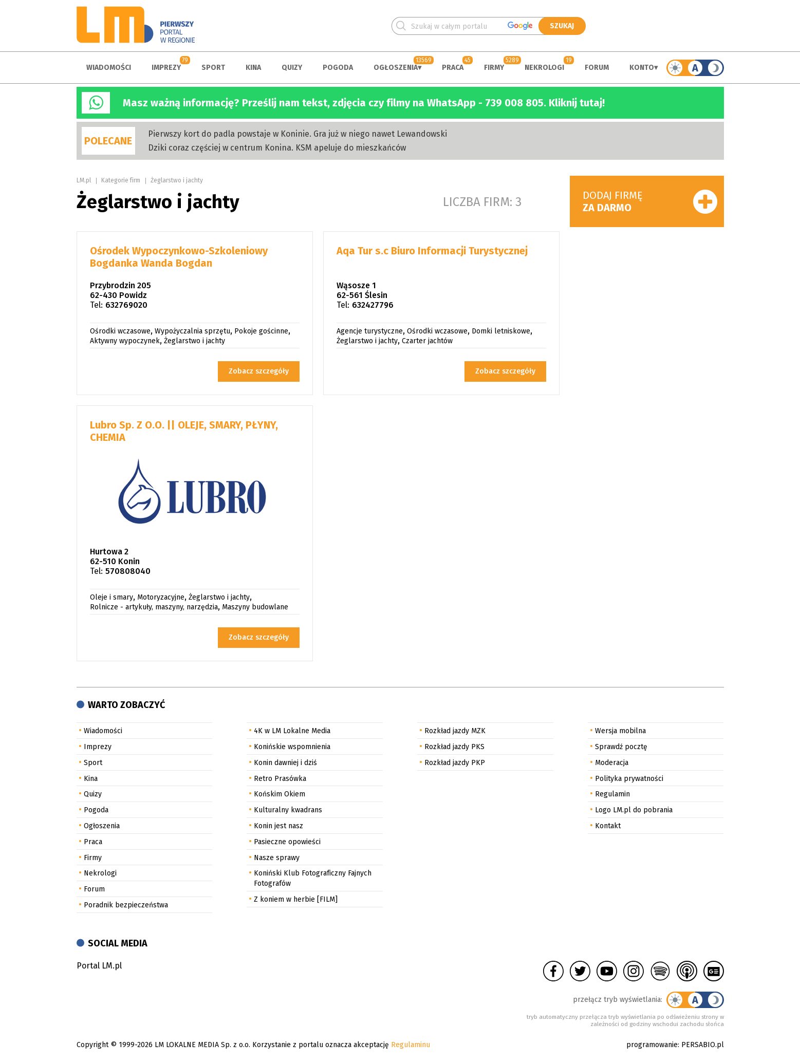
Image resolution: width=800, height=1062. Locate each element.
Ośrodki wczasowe (120, 331)
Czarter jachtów (427, 341)
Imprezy (166, 67)
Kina (253, 67)
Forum (597, 67)
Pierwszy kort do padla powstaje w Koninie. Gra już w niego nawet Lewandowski (297, 134)
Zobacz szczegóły (259, 371)
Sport (213, 67)
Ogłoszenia (396, 67)
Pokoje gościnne (261, 331)
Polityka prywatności (629, 778)
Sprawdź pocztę (621, 746)
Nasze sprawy (277, 857)
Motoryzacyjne (160, 597)
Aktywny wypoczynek (125, 341)
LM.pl (84, 180)
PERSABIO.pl (702, 1044)
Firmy (494, 67)
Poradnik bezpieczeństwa (126, 905)
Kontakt (608, 826)
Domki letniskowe (501, 331)
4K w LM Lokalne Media (292, 730)
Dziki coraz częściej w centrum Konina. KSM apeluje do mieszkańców (277, 148)
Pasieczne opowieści (287, 841)
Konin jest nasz (278, 826)
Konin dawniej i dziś (285, 762)
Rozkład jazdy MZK (455, 730)
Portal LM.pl (99, 966)
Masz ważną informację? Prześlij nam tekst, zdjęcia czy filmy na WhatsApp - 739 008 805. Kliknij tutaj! (364, 103)
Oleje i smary (111, 597)
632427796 (373, 305)
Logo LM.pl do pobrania (634, 810)
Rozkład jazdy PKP (454, 762)
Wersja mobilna (620, 730)
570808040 (128, 571)
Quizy (292, 67)
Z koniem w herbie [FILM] (296, 899)
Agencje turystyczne (370, 331)
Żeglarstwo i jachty (177, 180)
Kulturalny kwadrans (288, 810)
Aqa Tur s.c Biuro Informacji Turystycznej (432, 251)
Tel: (96, 305)
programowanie (652, 1044)
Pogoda (338, 67)
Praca (452, 67)
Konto (641, 67)
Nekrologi (544, 67)
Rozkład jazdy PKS (454, 746)
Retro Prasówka (280, 778)
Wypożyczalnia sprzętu (192, 331)
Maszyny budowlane (255, 607)
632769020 (126, 305)
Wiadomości (108, 67)
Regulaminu (410, 1044)
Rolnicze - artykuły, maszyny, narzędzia (154, 607)
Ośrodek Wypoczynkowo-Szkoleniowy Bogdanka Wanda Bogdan (179, 257)
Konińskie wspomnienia (292, 746)
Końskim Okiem (279, 794)
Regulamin (612, 794)
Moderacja (611, 762)
